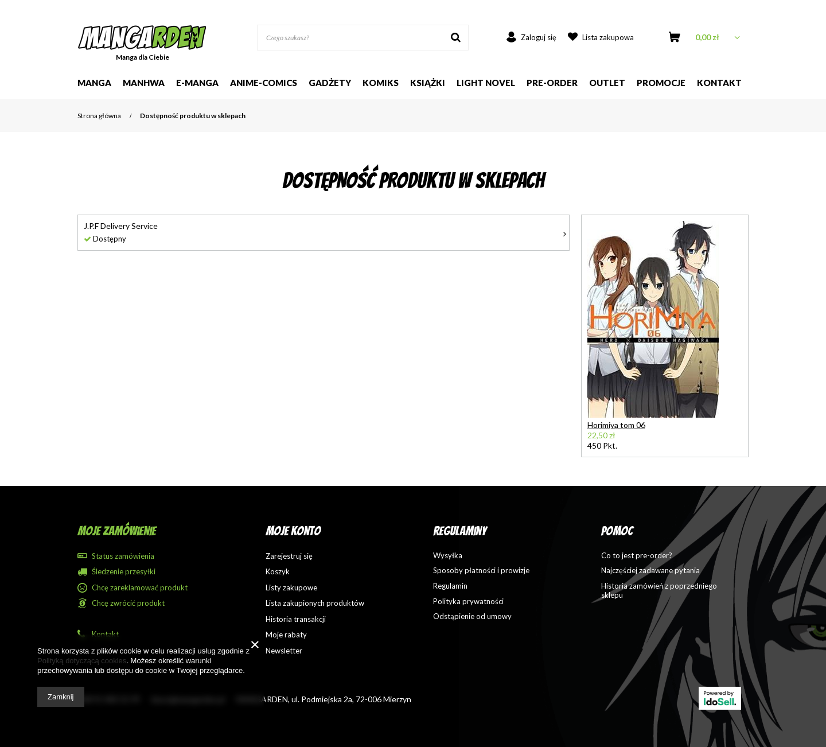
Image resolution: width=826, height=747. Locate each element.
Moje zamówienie (116, 531)
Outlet (607, 82)
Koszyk (278, 571)
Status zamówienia (123, 556)
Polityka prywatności (468, 601)
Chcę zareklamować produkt (140, 587)
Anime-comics (263, 82)
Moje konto (293, 531)
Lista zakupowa (608, 37)
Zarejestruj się (289, 556)
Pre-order (552, 82)
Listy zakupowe (291, 587)
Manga (94, 82)
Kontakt (719, 82)
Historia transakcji (296, 619)
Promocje (661, 82)
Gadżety (330, 82)
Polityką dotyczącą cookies (81, 660)
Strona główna (99, 115)
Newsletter (284, 651)
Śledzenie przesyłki (123, 571)
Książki (427, 82)
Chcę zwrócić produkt (128, 603)
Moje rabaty (286, 635)
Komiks (381, 82)
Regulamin (450, 586)
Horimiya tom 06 (616, 425)
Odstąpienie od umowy (472, 616)
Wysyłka (447, 555)
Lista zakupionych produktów (315, 603)
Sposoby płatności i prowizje (481, 570)
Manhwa (144, 82)
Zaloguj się (538, 37)
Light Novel (486, 82)
